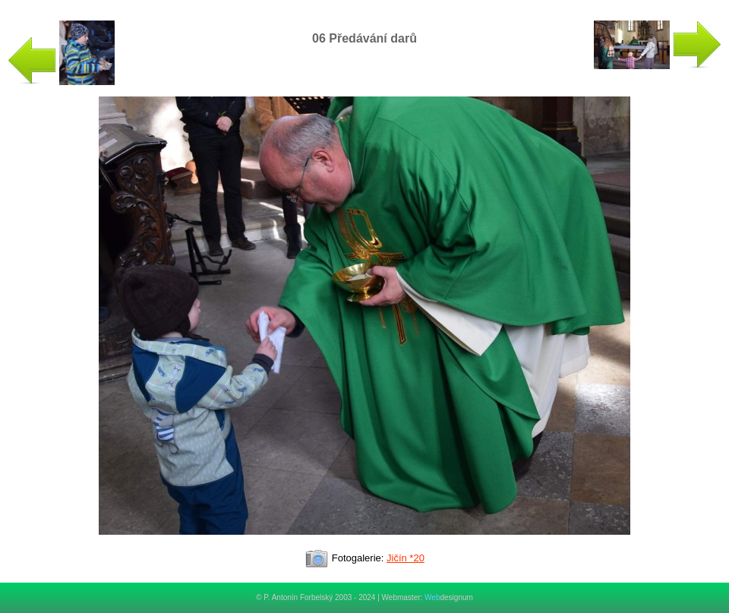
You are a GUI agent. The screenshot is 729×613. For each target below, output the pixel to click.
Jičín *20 (405, 558)
